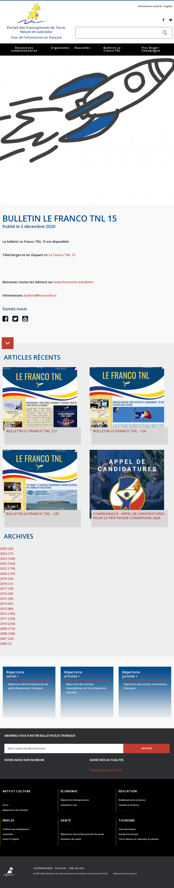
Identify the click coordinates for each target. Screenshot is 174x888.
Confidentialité (43, 868)
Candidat (8, 834)
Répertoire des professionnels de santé (82, 834)
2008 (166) (7, 633)
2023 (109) (7, 558)
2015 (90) (6, 598)
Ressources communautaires (24, 49)
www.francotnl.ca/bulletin (73, 282)
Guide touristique (128, 834)
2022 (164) (7, 563)
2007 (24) (6, 638)
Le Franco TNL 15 (61, 255)
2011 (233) (7, 618)
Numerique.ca (130, 873)
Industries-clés (69, 805)
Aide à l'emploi (11, 839)
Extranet (60, 868)
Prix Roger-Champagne (151, 49)
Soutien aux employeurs (16, 829)
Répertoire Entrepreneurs (75, 799)
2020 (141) (7, 573)
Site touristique (127, 829)
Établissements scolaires (132, 799)
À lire (6, 805)
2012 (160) (7, 613)
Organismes (60, 48)
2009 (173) (7, 629)
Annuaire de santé (71, 839)
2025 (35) (6, 548)
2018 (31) (6, 584)
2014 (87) (6, 603)
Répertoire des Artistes (15, 810)
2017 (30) (6, 588)
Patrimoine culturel (150, 6)
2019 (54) (6, 578)
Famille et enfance (129, 805)
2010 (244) (7, 623)
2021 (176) (7, 568)
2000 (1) (6, 643)
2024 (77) (6, 553)
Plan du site (76, 868)
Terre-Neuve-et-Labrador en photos (139, 839)
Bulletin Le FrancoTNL (112, 49)
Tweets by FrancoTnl (106, 770)
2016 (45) (6, 593)
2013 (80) (6, 609)
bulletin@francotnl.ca (40, 295)
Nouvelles (82, 48)
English (168, 6)
